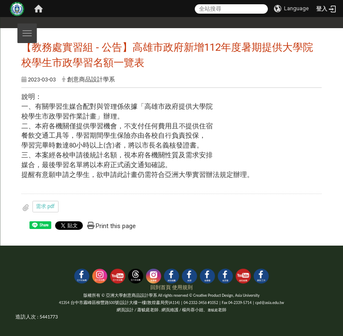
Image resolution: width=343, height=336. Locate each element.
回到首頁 (160, 287)
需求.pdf (45, 206)
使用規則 (182, 287)
